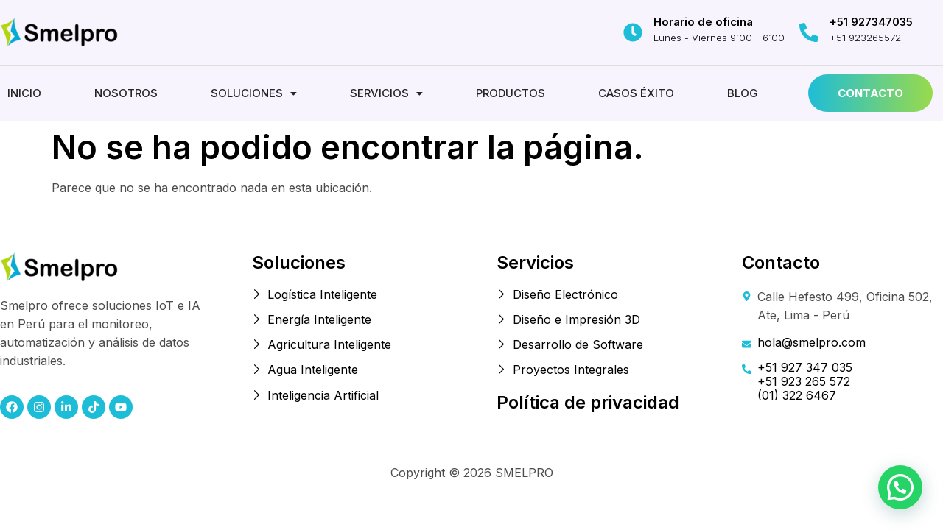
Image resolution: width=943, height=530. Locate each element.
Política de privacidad (588, 402)
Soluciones (254, 93)
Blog (742, 93)
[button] (254, 93)
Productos (510, 93)
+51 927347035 (871, 22)
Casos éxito (636, 93)
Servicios (386, 93)
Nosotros (126, 93)
